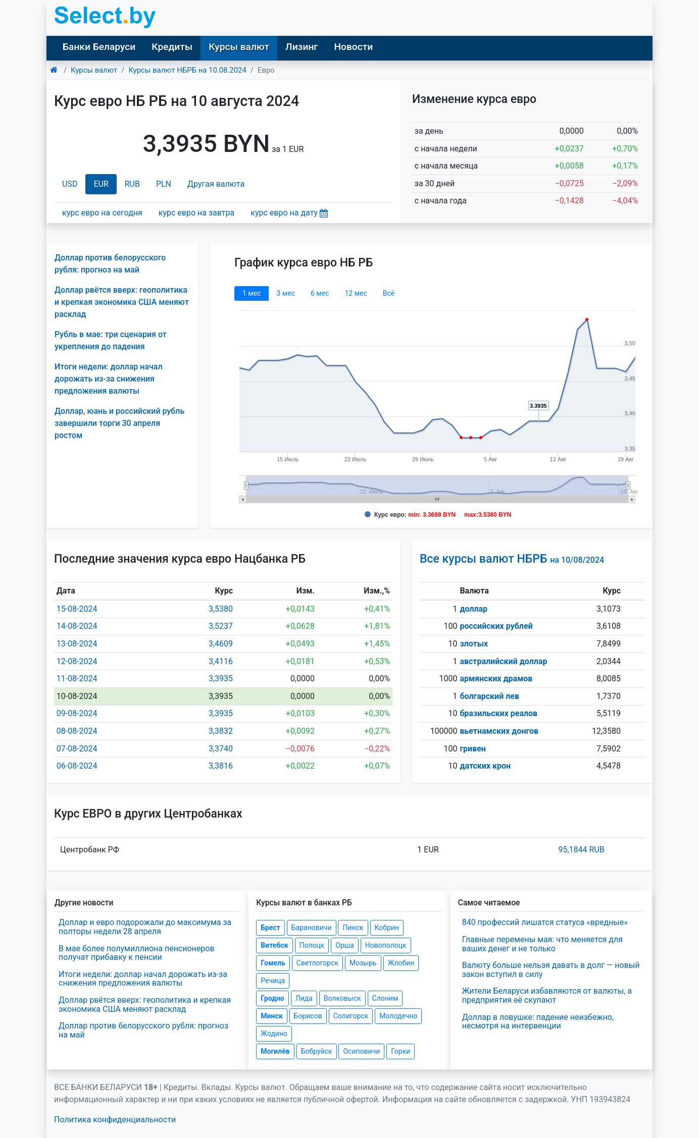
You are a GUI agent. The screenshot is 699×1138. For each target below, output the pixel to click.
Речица (273, 981)
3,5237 (221, 626)
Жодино (274, 1033)
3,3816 (221, 766)
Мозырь (363, 963)
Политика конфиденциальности (115, 1119)
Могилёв (275, 1051)
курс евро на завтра (196, 213)
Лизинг (301, 46)
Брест (270, 928)
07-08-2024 (77, 748)
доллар (473, 609)
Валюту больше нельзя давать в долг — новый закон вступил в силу (551, 969)
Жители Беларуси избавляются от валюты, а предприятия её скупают (547, 995)
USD (69, 184)
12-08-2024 (77, 661)
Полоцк (312, 945)
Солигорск (351, 1016)
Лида (304, 998)
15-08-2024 (77, 609)
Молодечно (398, 1016)
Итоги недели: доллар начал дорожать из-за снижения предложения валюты (109, 379)
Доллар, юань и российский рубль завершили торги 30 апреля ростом (119, 423)
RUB (132, 184)
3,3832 (221, 731)
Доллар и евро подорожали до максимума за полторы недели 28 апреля (145, 926)
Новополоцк (386, 945)
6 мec (320, 293)
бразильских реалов (498, 713)
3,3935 (221, 678)
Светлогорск (317, 963)
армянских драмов (496, 678)
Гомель (273, 963)
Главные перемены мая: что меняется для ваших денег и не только (542, 944)
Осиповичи (361, 1051)
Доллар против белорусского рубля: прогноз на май (143, 1030)
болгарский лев (489, 696)
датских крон (485, 766)
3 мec (285, 293)
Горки (400, 1051)
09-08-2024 (77, 713)
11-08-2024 (77, 678)
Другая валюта (215, 184)
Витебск (274, 945)
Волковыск (342, 998)
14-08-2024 (77, 626)
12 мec (355, 293)
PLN (163, 184)
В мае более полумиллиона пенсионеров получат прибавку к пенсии (137, 953)
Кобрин (387, 928)
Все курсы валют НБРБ (512, 559)
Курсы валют (239, 46)
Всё (388, 293)
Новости (353, 46)
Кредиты (172, 46)
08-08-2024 (77, 731)
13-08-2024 (77, 643)
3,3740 (221, 748)
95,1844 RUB (581, 849)
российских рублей (496, 626)
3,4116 (221, 661)
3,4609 (221, 643)
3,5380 (221, 609)
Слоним (385, 998)
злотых (474, 643)
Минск (271, 1016)
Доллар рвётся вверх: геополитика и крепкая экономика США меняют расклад (122, 302)
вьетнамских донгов (499, 731)
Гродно (272, 998)
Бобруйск (316, 1051)
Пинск (352, 928)
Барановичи (311, 928)
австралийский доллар (503, 661)
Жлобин (401, 963)
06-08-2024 (77, 766)
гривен (473, 748)
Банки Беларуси (99, 46)
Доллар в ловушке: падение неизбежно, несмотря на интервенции (538, 1021)
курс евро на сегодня (102, 213)
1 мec (251, 293)
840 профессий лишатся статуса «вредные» (545, 922)
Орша (344, 945)
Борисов (308, 1016)
